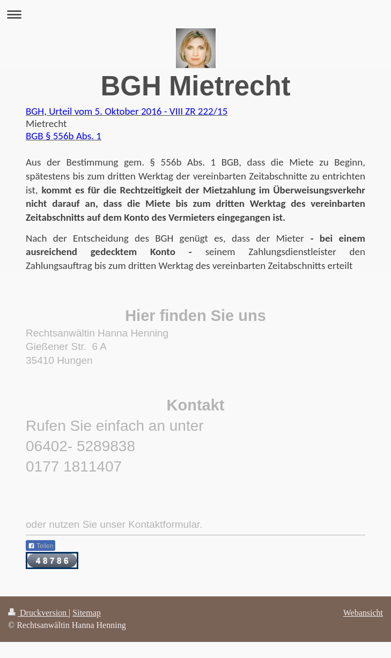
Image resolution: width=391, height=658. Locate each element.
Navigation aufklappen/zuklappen (195, 14)
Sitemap (86, 612)
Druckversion (38, 612)
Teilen (40, 546)
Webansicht (363, 612)
